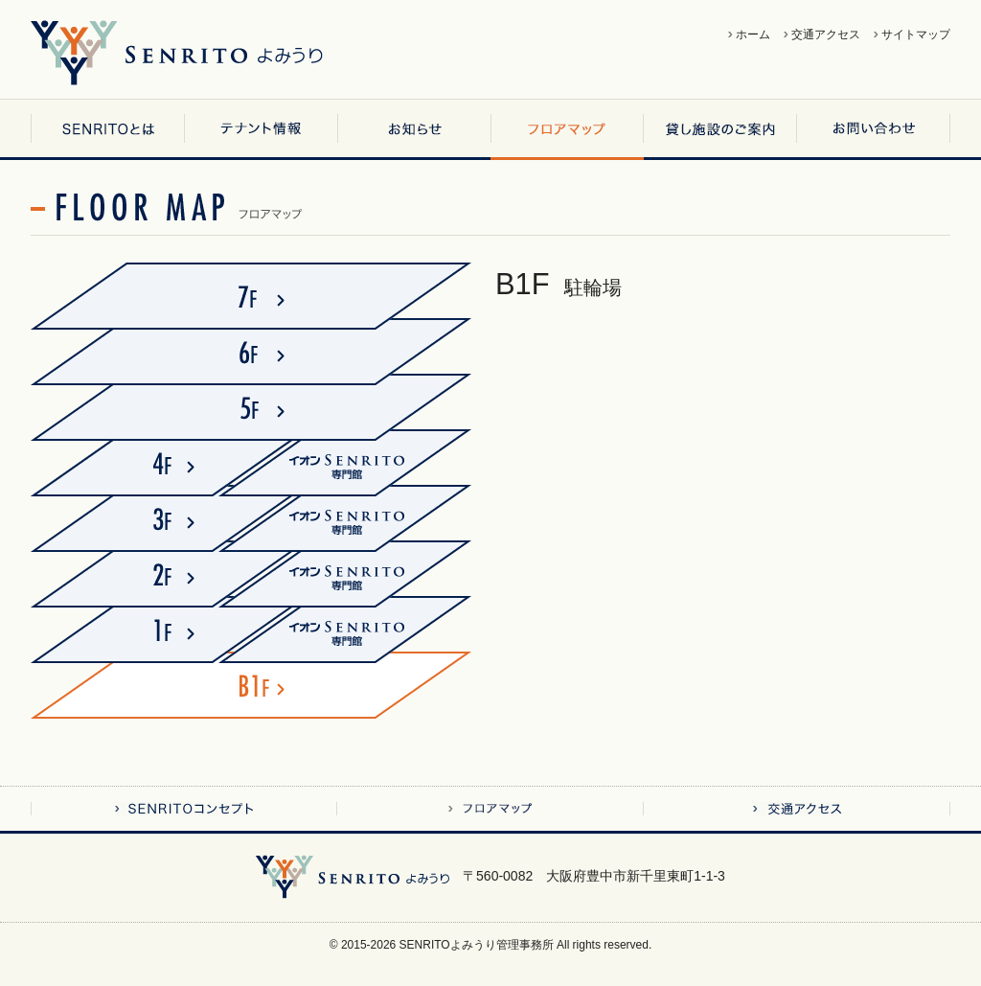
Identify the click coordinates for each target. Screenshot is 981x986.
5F (251, 407)
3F (146, 518)
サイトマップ (915, 34)
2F (146, 574)
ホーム (753, 34)
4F (146, 462)
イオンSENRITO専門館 (370, 462)
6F (251, 351)
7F (251, 296)
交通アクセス (825, 34)
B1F (251, 685)
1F (146, 629)
